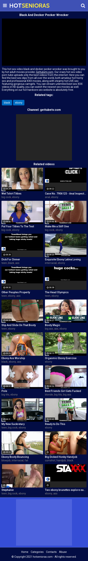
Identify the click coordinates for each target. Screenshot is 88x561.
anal (47, 197)
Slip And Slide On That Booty (18, 325)
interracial (51, 262)
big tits (5, 394)
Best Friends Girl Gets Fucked (63, 391)
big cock (6, 197)
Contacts (51, 551)
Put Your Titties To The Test (17, 226)
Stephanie (7, 489)
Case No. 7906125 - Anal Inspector (66, 193)
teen (4, 262)
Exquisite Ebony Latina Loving (63, 259)
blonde (49, 394)
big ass (49, 328)
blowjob (6, 460)
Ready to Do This (55, 424)
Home (24, 551)
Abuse (63, 551)
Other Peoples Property (15, 292)
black (7, 102)
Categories (37, 551)
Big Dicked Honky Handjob (61, 456)
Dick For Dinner (10, 259)
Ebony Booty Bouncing (15, 456)
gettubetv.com (50, 110)
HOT (18, 5)
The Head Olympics (57, 292)
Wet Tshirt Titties (11, 193)
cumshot (50, 460)
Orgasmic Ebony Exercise (60, 358)
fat (26, 460)
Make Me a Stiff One (57, 226)
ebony (18, 102)
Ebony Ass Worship (13, 358)
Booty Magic (52, 325)
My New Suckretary (13, 424)
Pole (4, 391)
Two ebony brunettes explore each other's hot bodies (66, 489)
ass (17, 262)
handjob (61, 460)
